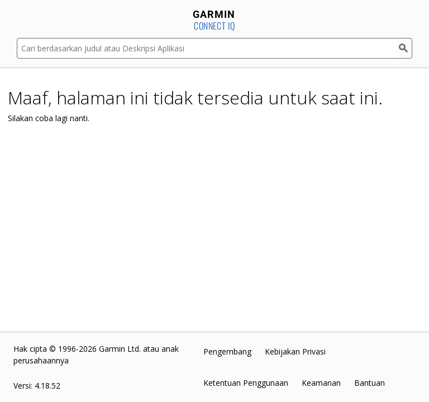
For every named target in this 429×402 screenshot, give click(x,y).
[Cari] (405, 48)
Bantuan (369, 382)
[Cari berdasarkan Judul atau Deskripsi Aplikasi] (208, 48)
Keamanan (321, 382)
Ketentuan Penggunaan (245, 382)
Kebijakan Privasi (295, 351)
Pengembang (227, 351)
